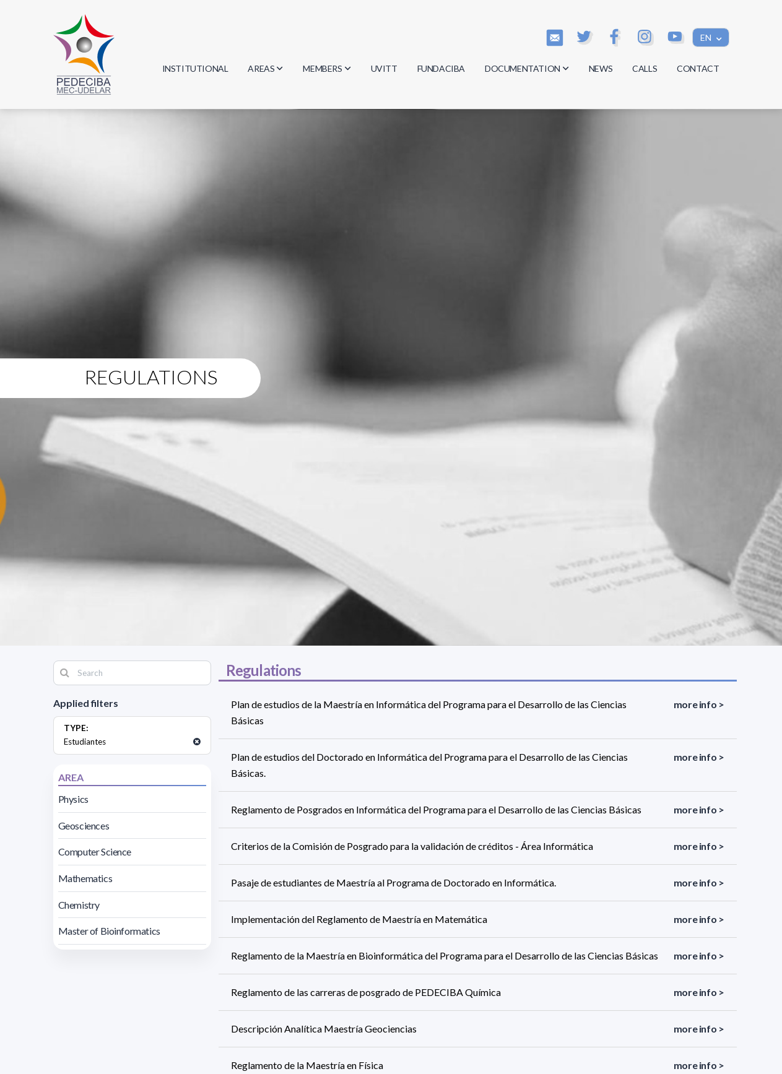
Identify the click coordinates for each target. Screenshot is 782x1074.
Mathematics (85, 878)
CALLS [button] (644, 68)
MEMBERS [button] (326, 68)
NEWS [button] (600, 68)
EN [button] (706, 37)
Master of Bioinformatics (109, 931)
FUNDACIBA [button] (441, 68)
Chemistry (79, 905)
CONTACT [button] (698, 68)
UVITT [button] (384, 68)
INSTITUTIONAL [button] (195, 68)
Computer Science (95, 851)
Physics (73, 799)
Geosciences (84, 825)
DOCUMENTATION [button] (527, 68)
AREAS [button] (265, 68)
